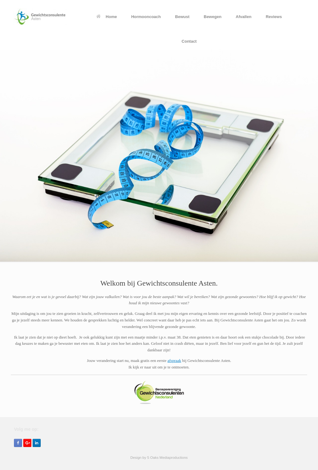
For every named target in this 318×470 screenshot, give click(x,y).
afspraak (174, 360)
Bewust (182, 16)
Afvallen (244, 16)
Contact (189, 41)
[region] (159, 156)
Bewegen (212, 16)
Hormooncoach (146, 16)
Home (106, 16)
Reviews (274, 16)
